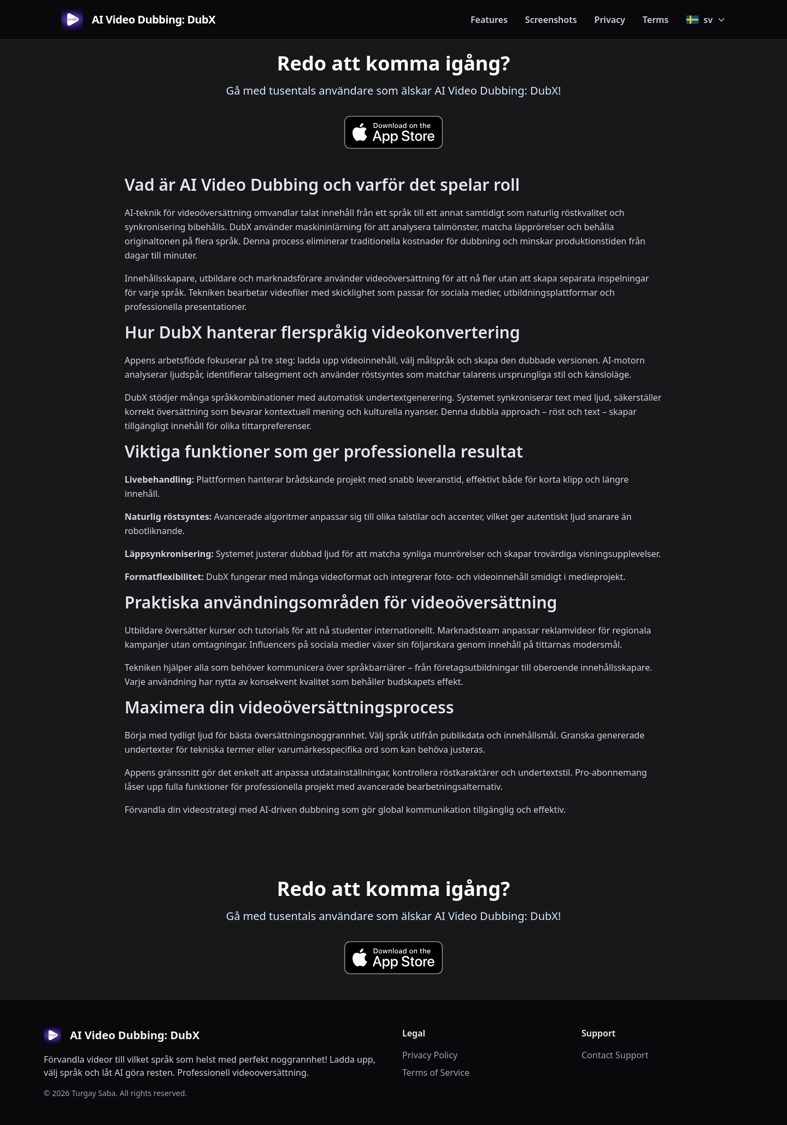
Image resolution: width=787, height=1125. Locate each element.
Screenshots (551, 20)
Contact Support (615, 1055)
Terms (656, 20)
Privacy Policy (429, 1055)
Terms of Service (435, 1073)
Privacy (610, 20)
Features (489, 20)
